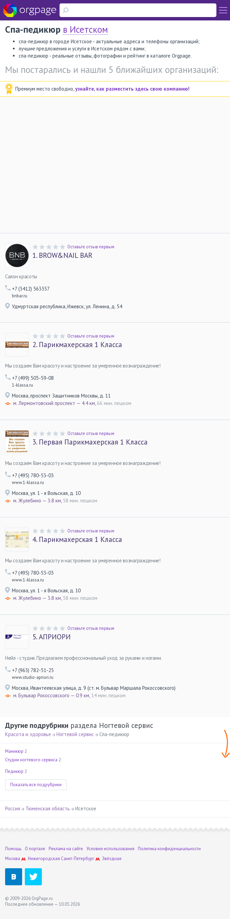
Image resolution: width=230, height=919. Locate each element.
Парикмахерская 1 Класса (77, 344)
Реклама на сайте (66, 849)
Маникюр (14, 751)
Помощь (13, 849)
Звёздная (111, 858)
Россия (12, 808)
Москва (12, 858)
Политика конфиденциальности (169, 849)
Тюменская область (48, 808)
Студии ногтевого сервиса (31, 760)
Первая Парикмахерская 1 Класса (90, 442)
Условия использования (110, 849)
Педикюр (14, 771)
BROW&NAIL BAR (62, 255)
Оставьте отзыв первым (90, 247)
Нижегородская (44, 858)
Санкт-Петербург (77, 858)
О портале (35, 849)
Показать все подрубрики (36, 785)
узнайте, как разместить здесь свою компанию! (132, 88)
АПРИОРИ (51, 637)
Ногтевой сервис (75, 734)
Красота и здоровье (28, 734)
